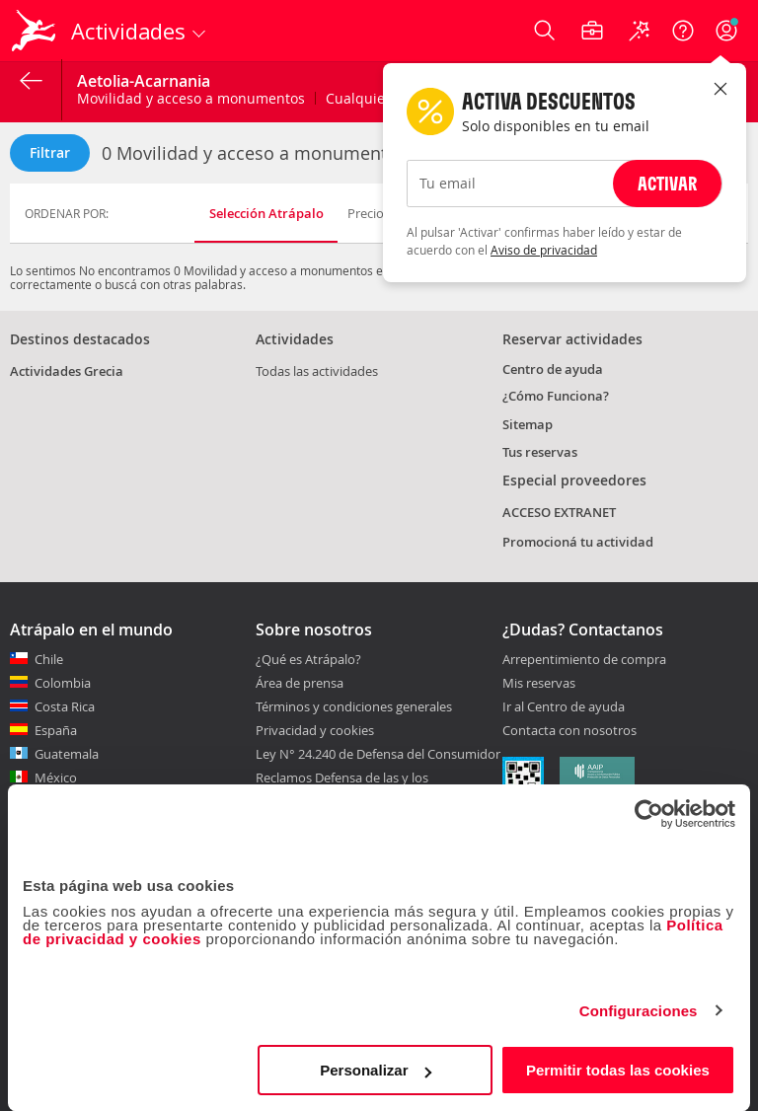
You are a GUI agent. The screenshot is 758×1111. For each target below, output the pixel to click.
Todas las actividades (317, 371)
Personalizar (375, 1070)
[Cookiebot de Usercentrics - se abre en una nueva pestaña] (649, 814)
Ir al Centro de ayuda (563, 707)
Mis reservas (538, 684)
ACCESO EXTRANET (559, 512)
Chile (49, 659)
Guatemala (67, 754)
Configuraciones (638, 1010)
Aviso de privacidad (544, 250)
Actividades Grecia (66, 371)
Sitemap (527, 424)
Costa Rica (65, 706)
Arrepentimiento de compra (584, 660)
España (56, 730)
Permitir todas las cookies (618, 1070)
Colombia (63, 683)
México (56, 777)
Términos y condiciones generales (354, 706)
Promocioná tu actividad (577, 542)
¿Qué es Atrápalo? (308, 659)
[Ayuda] (683, 30)
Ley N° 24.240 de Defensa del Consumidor (378, 754)
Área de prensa (299, 683)
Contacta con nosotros (569, 731)
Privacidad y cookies (315, 730)
